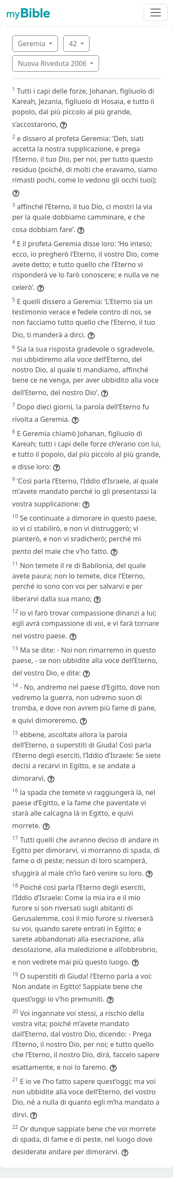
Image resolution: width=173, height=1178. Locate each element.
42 (73, 43)
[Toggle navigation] (156, 12)
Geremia (32, 43)
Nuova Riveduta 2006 (53, 63)
